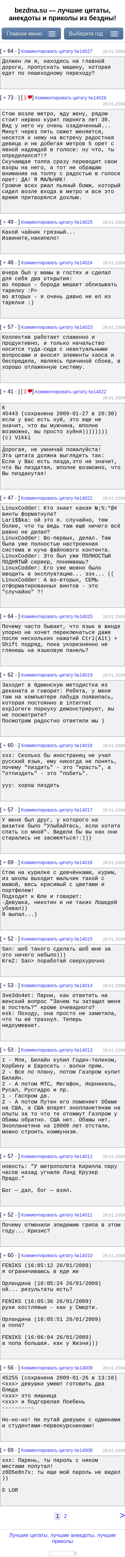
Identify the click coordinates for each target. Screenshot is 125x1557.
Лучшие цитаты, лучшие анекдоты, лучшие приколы (62, 1538)
